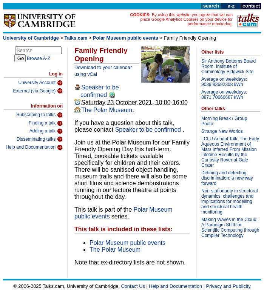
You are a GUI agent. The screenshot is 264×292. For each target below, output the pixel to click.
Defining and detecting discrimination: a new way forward (227, 178)
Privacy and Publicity (228, 286)
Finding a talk (46, 123)
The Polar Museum (106, 110)
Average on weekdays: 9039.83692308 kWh (224, 82)
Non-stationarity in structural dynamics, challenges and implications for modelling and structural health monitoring (229, 201)
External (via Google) (38, 91)
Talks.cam (76, 38)
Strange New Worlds (222, 131)
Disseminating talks (40, 139)
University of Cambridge (31, 38)
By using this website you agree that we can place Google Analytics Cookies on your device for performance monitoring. (186, 19)
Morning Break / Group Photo (224, 121)
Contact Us (133, 286)
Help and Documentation (34, 147)
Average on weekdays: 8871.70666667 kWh (224, 94)
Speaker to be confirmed (149, 129)
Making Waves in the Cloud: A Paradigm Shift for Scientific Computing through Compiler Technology (230, 227)
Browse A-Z (38, 58)
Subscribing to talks (39, 115)
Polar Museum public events (125, 38)
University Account (40, 83)
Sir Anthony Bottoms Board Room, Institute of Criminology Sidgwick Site (228, 66)
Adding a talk (46, 131)
